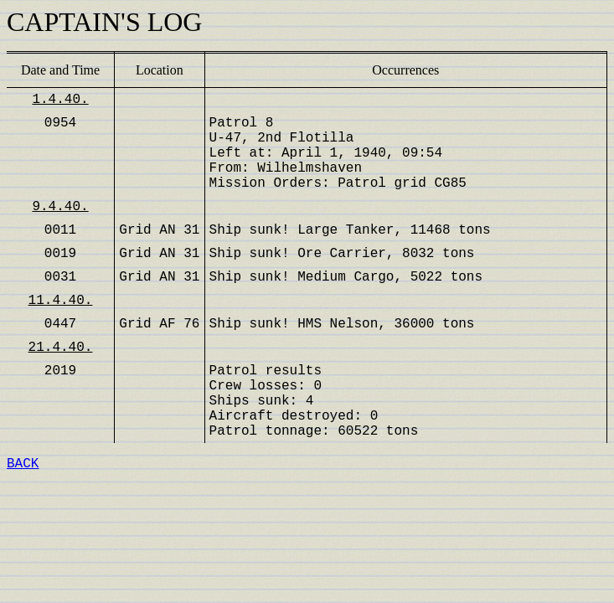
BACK (23, 464)
